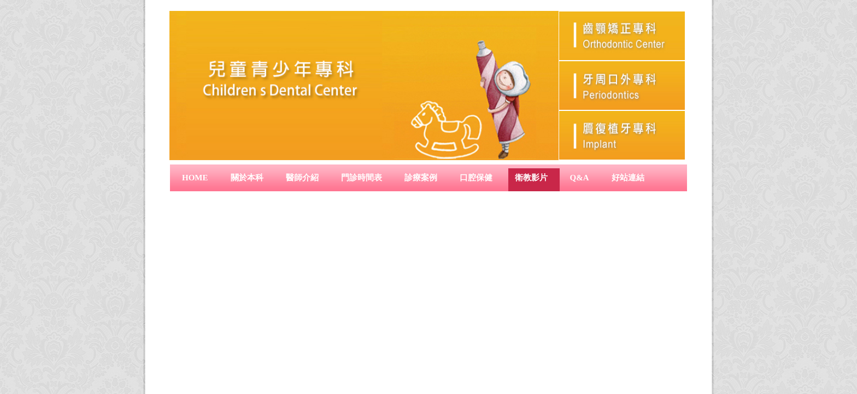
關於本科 (247, 177)
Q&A (579, 177)
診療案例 (420, 177)
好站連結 (628, 177)
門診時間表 (361, 177)
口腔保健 (476, 177)
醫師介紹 (302, 177)
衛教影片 (531, 177)
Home (195, 177)
